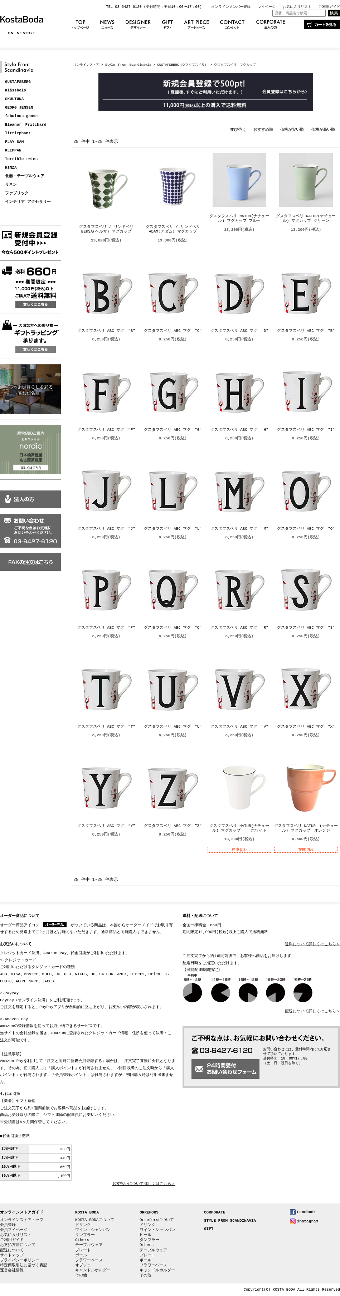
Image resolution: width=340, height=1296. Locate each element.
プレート (83, 1250)
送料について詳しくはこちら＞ (312, 944)
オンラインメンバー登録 (231, 6)
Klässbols (15, 90)
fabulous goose (21, 116)
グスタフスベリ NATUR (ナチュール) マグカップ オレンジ (306, 828)
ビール (145, 1234)
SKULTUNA (14, 99)
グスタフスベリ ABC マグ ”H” (239, 430)
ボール (81, 1255)
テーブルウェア (89, 1244)
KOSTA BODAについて (94, 1219)
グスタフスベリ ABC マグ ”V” (239, 726)
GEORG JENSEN (19, 107)
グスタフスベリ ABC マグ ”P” (106, 627)
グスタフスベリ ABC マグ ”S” (306, 627)
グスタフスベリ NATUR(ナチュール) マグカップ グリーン (306, 219)
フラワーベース (89, 1260)
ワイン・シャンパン (93, 1229)
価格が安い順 (292, 129)
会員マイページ (14, 1229)
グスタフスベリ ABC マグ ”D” (239, 331)
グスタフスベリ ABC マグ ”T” (106, 726)
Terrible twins (21, 159)
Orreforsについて (157, 1219)
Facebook (306, 1212)
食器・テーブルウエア (24, 176)
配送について (12, 1250)
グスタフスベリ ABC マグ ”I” (306, 430)
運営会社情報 (12, 1270)
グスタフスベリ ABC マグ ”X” (306, 726)
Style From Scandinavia (128, 65)
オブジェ (83, 1265)
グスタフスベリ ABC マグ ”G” (173, 430)
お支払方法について (17, 1244)
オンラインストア (86, 65)
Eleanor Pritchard (25, 125)
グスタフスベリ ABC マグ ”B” (106, 331)
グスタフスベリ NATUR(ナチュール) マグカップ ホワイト (239, 828)
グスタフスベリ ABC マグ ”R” (239, 627)
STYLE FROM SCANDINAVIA (230, 1220)
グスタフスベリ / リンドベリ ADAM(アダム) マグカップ (175, 229)
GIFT (208, 1229)
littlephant (18, 133)
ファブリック (17, 193)
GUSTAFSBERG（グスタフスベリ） (182, 65)
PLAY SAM (14, 142)
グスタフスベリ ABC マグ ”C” (173, 331)
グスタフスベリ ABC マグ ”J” (106, 529)
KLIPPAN (13, 150)
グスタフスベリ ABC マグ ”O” (306, 529)
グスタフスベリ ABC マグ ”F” (106, 430)
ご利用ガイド (329, 6)
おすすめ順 (263, 129)
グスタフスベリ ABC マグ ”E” (306, 331)
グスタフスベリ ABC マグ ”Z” (173, 826)
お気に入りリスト (297, 6)
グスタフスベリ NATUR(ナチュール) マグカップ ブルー (239, 219)
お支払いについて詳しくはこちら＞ (143, 1184)
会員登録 (8, 1224)
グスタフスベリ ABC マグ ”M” (239, 529)
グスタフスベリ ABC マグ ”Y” (106, 826)
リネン (11, 185)
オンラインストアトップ (21, 1219)
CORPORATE (214, 1212)
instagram (307, 1221)
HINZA (11, 167)
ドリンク (83, 1224)
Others (82, 1239)
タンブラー (85, 1234)
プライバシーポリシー (19, 1260)
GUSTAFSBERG (18, 82)
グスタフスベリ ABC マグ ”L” (173, 529)
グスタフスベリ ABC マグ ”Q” (173, 627)
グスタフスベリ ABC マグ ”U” (173, 726)
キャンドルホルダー (93, 1270)
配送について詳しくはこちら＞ (312, 1011)
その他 (81, 1275)
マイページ (267, 6)
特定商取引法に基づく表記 (23, 1265)
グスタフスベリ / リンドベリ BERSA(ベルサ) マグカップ (108, 229)
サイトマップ (12, 1255)
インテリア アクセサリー (28, 202)
